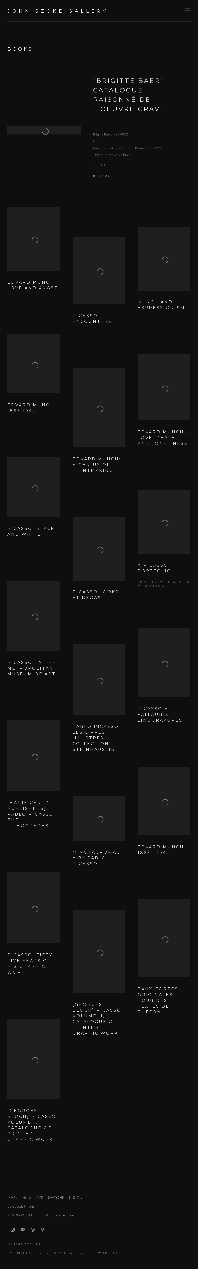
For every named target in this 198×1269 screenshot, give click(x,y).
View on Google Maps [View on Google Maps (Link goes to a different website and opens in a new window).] (42, 1230)
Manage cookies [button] (23, 1244)
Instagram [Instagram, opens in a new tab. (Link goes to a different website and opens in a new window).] (12, 1230)
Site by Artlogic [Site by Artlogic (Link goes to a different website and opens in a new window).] (105, 1253)
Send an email (32, 1230)
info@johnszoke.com (56, 1215)
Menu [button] (187, 10)
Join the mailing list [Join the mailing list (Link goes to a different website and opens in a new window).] (22, 1230)
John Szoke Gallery (57, 11)
